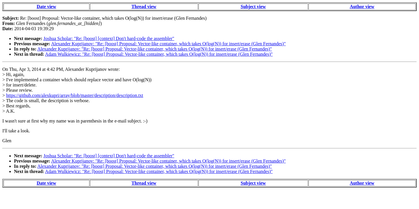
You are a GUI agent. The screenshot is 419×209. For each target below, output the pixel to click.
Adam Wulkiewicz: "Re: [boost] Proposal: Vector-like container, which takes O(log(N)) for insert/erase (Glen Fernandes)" (159, 54)
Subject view (253, 6)
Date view (46, 6)
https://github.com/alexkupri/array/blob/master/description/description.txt (74, 95)
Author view (362, 6)
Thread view (144, 6)
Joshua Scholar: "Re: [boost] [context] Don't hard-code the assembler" (108, 38)
